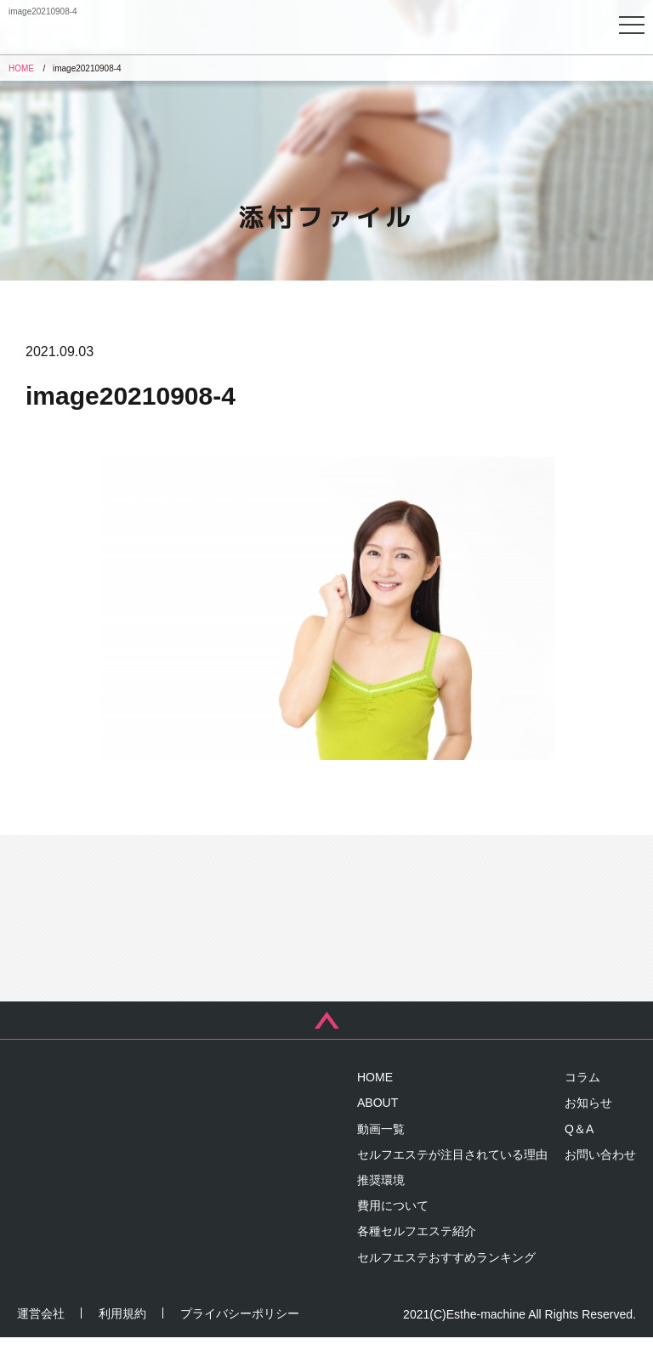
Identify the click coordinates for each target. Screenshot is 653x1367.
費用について (393, 1235)
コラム (582, 1107)
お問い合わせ (600, 1183)
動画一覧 (381, 1158)
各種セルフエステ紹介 (416, 1261)
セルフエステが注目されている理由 (452, 1183)
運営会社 (41, 1343)
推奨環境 (381, 1209)
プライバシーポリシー (239, 1343)
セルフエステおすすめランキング (446, 1286)
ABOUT (377, 1132)
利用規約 (122, 1343)
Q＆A (579, 1158)
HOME (375, 1107)
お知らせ (588, 1132)
